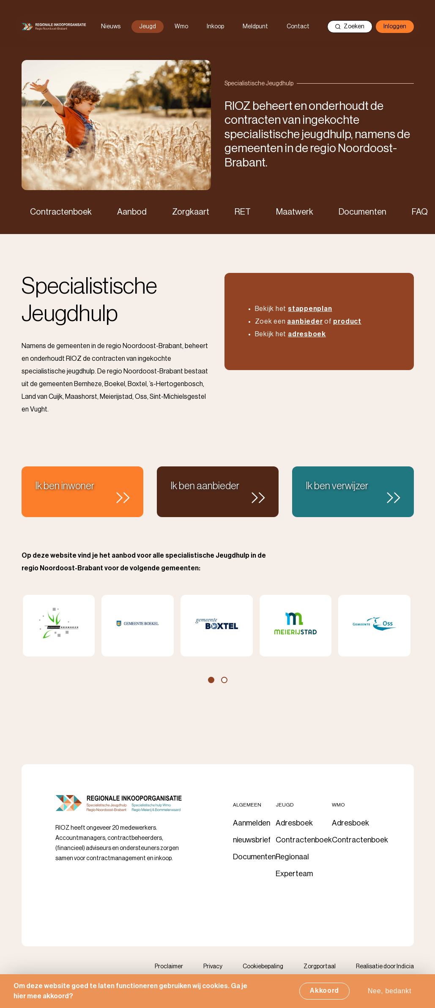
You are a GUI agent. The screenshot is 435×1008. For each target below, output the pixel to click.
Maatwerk (294, 212)
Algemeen (247, 804)
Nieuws (110, 27)
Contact (298, 27)
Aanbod (132, 212)
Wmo (181, 27)
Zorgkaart (190, 212)
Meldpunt (255, 27)
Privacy (212, 967)
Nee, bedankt (389, 991)
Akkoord (324, 991)
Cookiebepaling (263, 967)
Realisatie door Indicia (385, 967)
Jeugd (147, 27)
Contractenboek (61, 212)
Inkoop (215, 27)
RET (243, 212)
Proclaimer (169, 967)
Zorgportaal (320, 967)
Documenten (362, 212)
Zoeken (349, 27)
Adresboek (294, 823)
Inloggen (394, 27)
